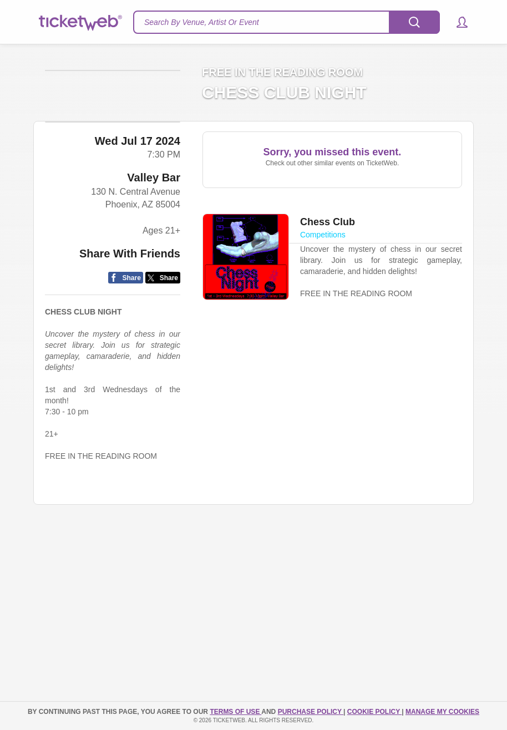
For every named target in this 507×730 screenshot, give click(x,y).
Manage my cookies (442, 712)
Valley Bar (153, 260)
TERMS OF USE (235, 712)
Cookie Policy (374, 712)
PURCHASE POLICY (310, 712)
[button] (457, 22)
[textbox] (286, 22)
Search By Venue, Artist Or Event (201, 22)
